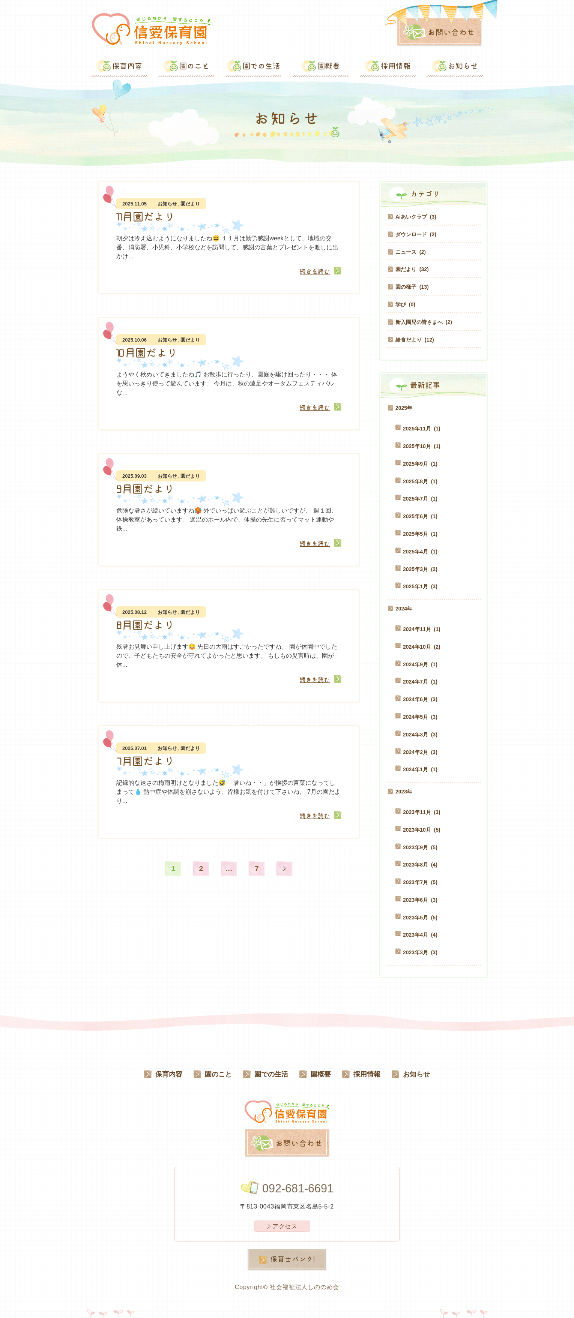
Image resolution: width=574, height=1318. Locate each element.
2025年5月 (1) (420, 534)
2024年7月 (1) (420, 682)
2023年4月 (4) (420, 935)
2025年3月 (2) (420, 569)
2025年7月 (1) (420, 499)
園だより (190, 204)
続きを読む (315, 271)
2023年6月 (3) (420, 900)
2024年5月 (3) (420, 717)
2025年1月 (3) (420, 586)
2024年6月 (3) (420, 699)
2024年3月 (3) (420, 735)
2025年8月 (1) (420, 481)
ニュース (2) (410, 252)
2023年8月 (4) (420, 865)
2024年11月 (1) (421, 629)
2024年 (403, 609)
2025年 (403, 408)
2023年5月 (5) (420, 918)
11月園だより (145, 216)
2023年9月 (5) (420, 847)
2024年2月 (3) (420, 752)
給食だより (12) (414, 340)
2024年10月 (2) (421, 647)
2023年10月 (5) (421, 830)
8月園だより (145, 625)
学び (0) (405, 304)
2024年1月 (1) (420, 769)
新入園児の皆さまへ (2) (423, 322)
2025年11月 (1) (421, 429)
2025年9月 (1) (420, 464)
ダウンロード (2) (415, 234)
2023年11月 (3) (421, 812)
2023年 (403, 792)
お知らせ (167, 204)
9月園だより (145, 489)
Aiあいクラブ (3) (415, 217)
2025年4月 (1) (420, 552)
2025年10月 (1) (421, 446)
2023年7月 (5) (420, 882)
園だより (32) (412, 269)
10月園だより (146, 353)
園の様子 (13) (412, 287)
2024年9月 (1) (420, 664)
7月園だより (145, 761)
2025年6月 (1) (420, 516)
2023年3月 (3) (420, 952)
